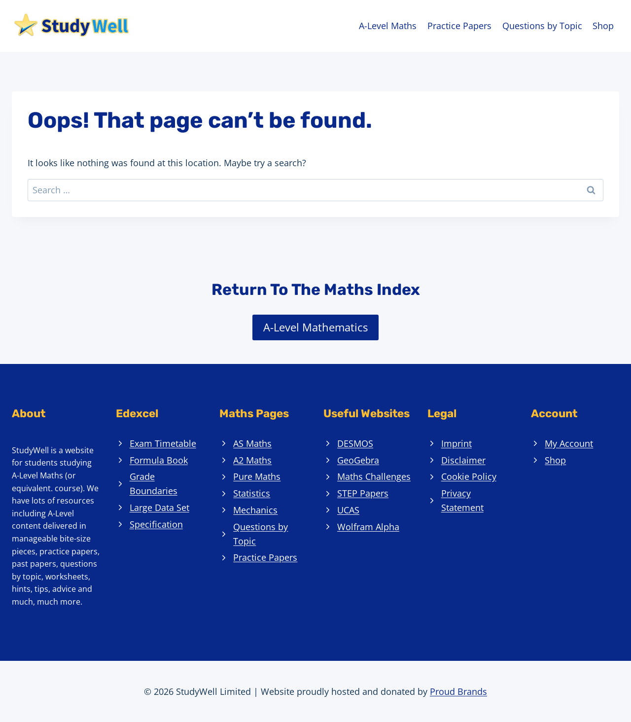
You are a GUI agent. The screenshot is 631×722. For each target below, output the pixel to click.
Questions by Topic (542, 26)
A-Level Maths (388, 26)
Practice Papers (459, 26)
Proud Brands (458, 691)
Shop (603, 26)
